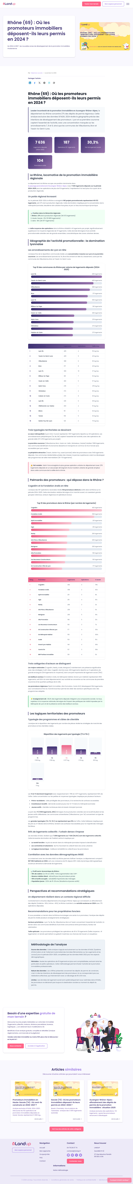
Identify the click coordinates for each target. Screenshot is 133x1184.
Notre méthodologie (60, 1170)
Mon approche (45, 1151)
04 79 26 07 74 (72, 1148)
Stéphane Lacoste (36, 73)
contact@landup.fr (74, 1151)
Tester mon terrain (91, 4)
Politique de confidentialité (86, 1180)
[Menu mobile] (128, 4)
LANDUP (97, 1148)
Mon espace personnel (113, 4)
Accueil (42, 1148)
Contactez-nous (75, 1161)
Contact (43, 1161)
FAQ (41, 1158)
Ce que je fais (45, 1154)
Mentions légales (105, 1180)
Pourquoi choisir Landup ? (119, 1180)
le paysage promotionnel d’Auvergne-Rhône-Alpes (47, 186)
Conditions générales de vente (62, 1180)
